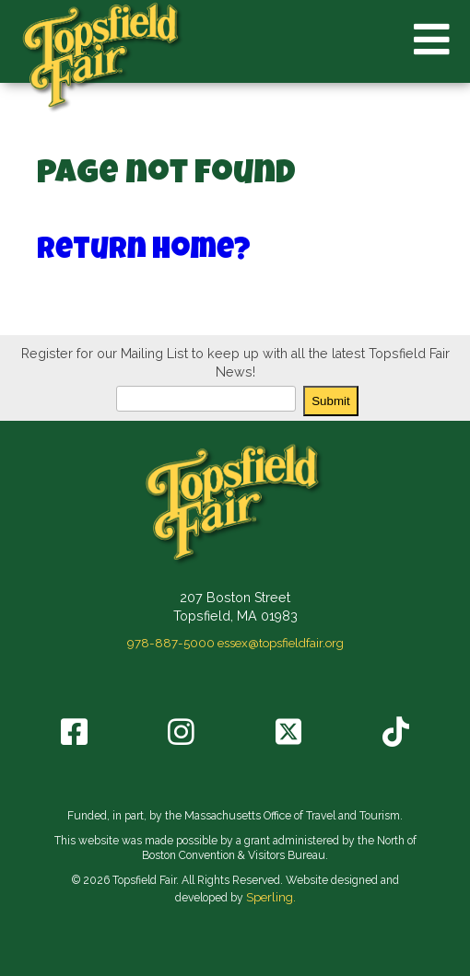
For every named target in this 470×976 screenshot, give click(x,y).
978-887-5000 (171, 642)
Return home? (144, 252)
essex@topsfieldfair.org (280, 642)
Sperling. (271, 896)
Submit (330, 401)
